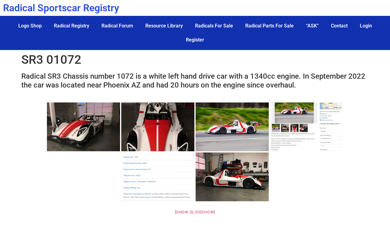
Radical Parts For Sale (269, 26)
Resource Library (164, 26)
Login (366, 26)
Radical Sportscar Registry (61, 8)
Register (195, 40)
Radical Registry (71, 26)
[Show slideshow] (195, 212)
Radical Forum (117, 26)
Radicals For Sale (214, 26)
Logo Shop (30, 26)
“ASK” (312, 26)
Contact (339, 26)
